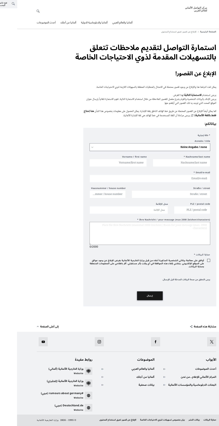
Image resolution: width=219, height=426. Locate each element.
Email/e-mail (185, 173)
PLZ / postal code (183, 204)
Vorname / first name (117, 157)
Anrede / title (185, 141)
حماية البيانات (192, 420)
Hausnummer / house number (91, 188)
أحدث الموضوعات (29, 22)
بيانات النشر (177, 420)
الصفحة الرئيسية (190, 31)
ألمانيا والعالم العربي (105, 22)
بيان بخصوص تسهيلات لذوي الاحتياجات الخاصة (145, 420)
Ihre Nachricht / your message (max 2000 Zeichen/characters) (156, 220)
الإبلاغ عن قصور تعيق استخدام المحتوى (100, 420)
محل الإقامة (145, 204)
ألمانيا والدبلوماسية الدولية (77, 22)
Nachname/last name (180, 157)
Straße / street (184, 188)
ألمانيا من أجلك (51, 22)
